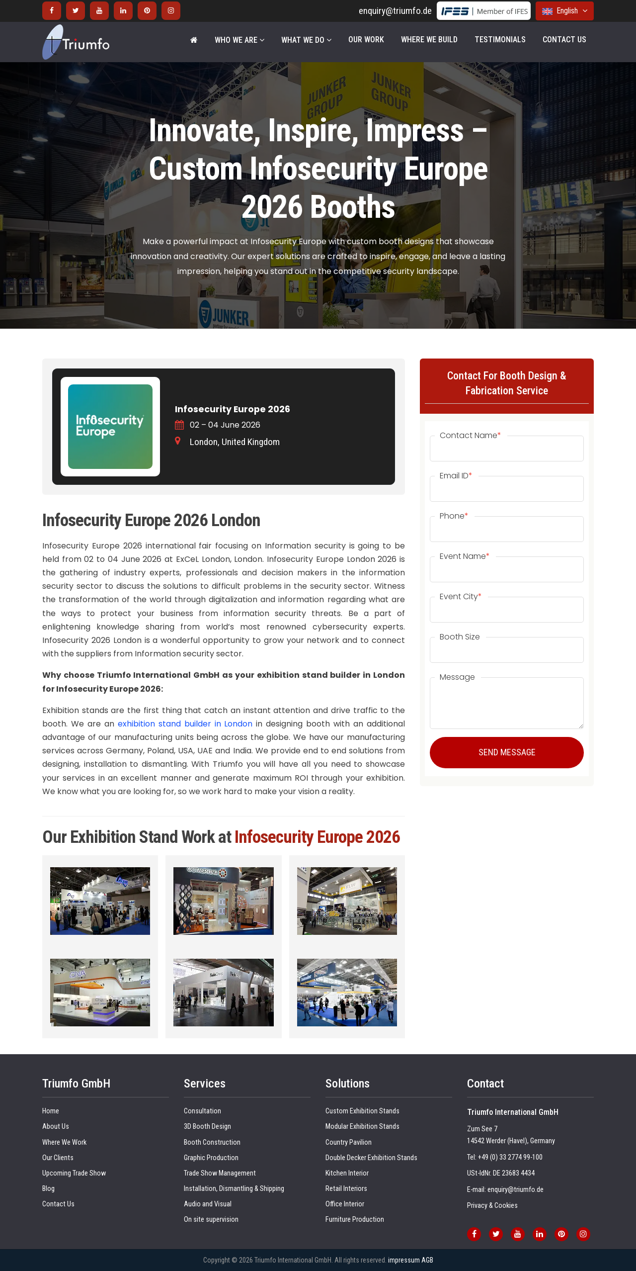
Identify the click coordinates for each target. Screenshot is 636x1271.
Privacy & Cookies (492, 1205)
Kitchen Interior (347, 1173)
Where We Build (429, 39)
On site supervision (211, 1219)
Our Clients (58, 1158)
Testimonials (500, 39)
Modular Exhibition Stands (362, 1126)
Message (457, 677)
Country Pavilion (348, 1142)
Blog (48, 1188)
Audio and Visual (208, 1204)
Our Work (366, 39)
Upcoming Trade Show (74, 1173)
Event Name (465, 556)
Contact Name (470, 436)
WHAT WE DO (306, 40)
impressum (404, 1260)
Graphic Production (211, 1158)
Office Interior (344, 1204)
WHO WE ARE (239, 40)
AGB (427, 1260)
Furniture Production (354, 1219)
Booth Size (460, 637)
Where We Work (64, 1142)
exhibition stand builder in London (187, 723)
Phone (454, 516)
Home (50, 1111)
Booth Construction (212, 1142)
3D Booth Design (207, 1126)
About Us (55, 1126)
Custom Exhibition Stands (362, 1111)
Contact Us (564, 39)
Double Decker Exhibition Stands (371, 1158)
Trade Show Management (220, 1173)
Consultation (202, 1111)
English (564, 10)
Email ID (456, 476)
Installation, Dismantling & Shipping (234, 1188)
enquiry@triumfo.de (395, 10)
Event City (461, 597)
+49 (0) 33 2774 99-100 (510, 1157)
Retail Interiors (346, 1188)
